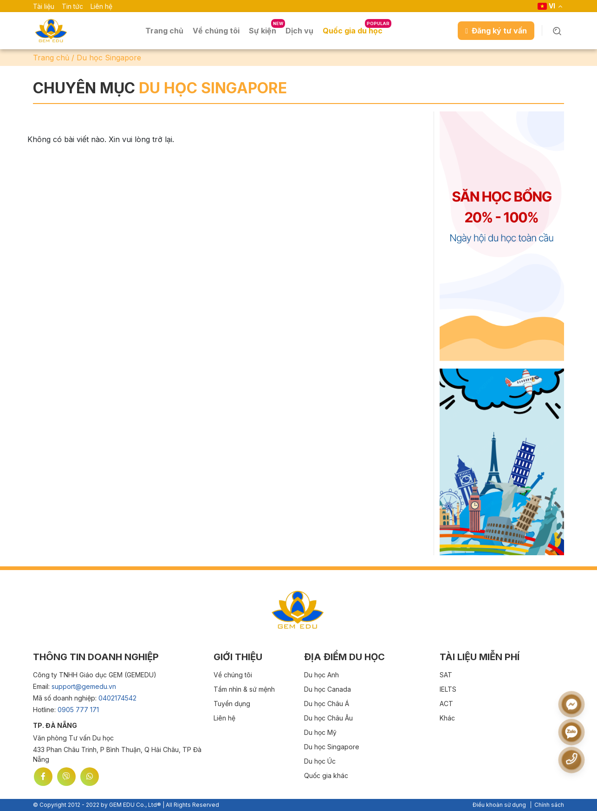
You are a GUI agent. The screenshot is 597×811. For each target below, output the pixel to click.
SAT (446, 675)
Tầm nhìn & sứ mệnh (244, 689)
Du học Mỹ (320, 732)
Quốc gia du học (353, 30)
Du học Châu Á (326, 703)
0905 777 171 (78, 710)
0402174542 (117, 698)
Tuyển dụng (232, 703)
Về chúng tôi (233, 675)
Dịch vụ (299, 30)
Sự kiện (262, 30)
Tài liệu (43, 6)
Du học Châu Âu (328, 718)
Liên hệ (101, 6)
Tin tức (72, 6)
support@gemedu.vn (84, 686)
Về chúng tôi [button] (216, 30)
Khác (447, 718)
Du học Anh (321, 675)
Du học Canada (327, 689)
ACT (446, 703)
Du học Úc (320, 761)
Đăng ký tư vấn (496, 30)
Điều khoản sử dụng (499, 804)
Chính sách (549, 804)
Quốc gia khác (326, 775)
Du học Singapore (331, 747)
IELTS (448, 689)
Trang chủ (164, 30)
